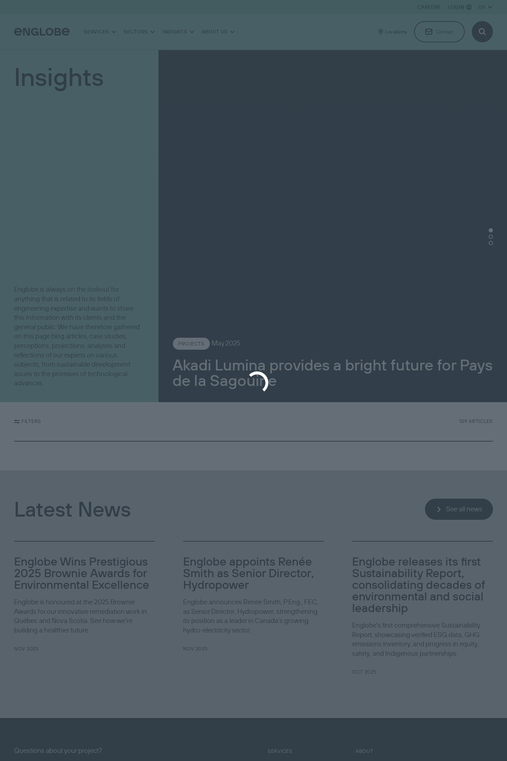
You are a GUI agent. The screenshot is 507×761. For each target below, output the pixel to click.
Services (280, 751)
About (365, 751)
